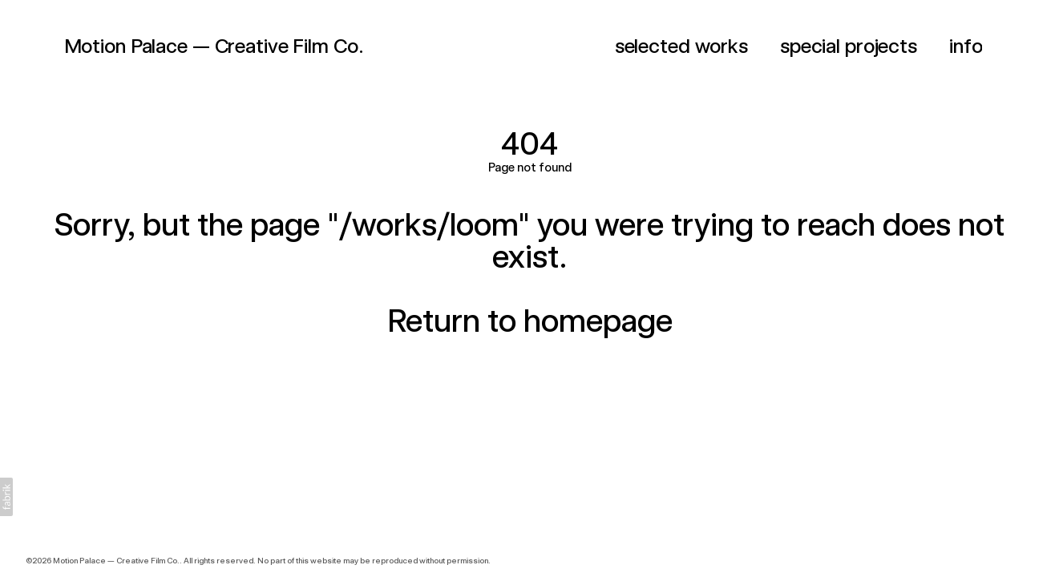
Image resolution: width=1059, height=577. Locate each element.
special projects (848, 46)
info (966, 46)
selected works (681, 46)
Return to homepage (530, 320)
